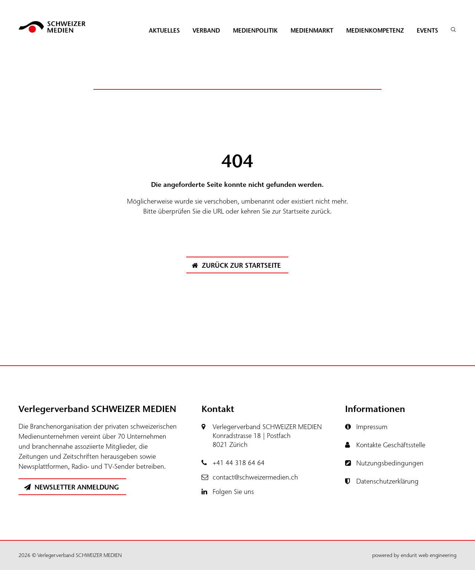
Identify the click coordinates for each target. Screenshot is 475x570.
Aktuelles (164, 30)
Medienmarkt (312, 30)
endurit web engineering (428, 555)
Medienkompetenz (375, 30)
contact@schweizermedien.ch (255, 477)
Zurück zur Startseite (236, 265)
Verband (206, 30)
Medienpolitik (255, 30)
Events (427, 30)
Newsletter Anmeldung (71, 487)
